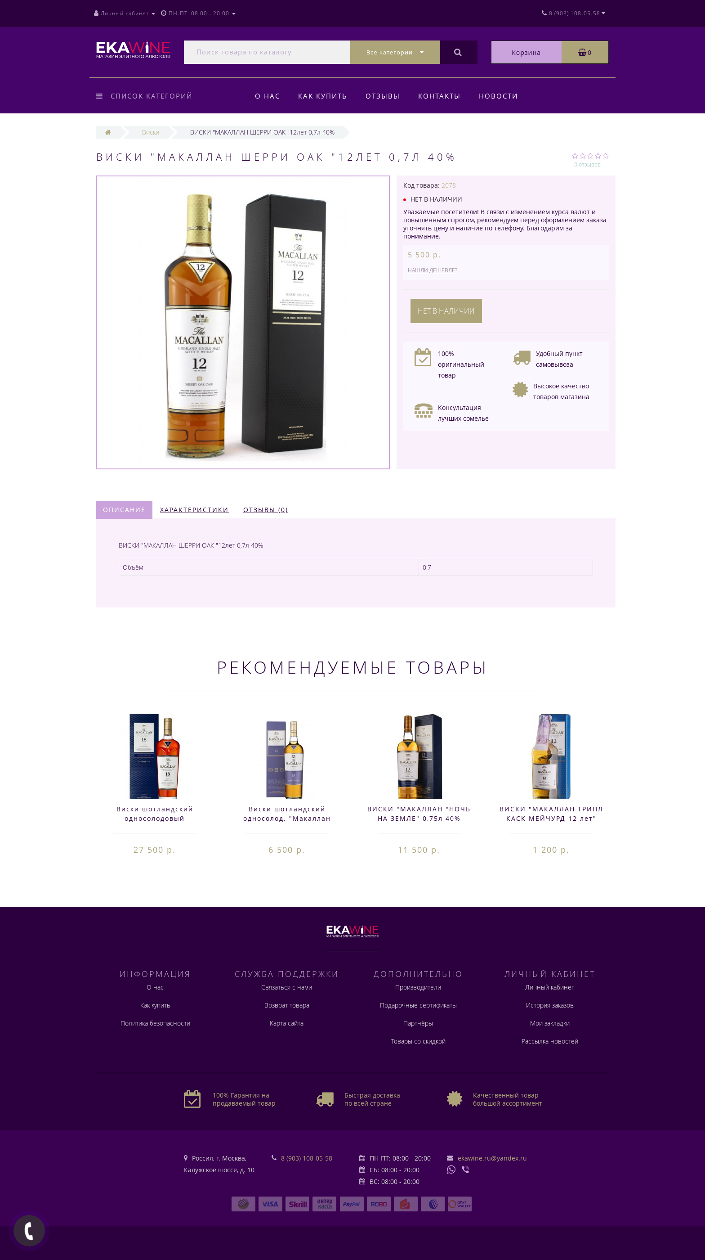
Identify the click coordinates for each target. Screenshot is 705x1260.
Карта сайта (286, 1023)
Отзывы (385, 95)
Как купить (324, 95)
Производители (418, 987)
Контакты (443, 95)
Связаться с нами (286, 987)
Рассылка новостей (550, 1041)
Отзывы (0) (265, 509)
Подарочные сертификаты (418, 1005)
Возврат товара (286, 1005)
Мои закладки (550, 1023)
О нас (267, 95)
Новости (503, 95)
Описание (124, 509)
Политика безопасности (155, 1023)
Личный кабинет (549, 987)
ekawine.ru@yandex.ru (492, 1158)
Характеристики (194, 509)
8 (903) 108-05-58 (306, 1158)
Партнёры (418, 1023)
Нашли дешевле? (432, 270)
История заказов (550, 1005)
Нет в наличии (446, 311)
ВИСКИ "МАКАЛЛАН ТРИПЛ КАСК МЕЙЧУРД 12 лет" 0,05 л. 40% (551, 818)
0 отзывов (587, 164)
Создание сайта (117, 1243)
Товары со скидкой (418, 1041)
